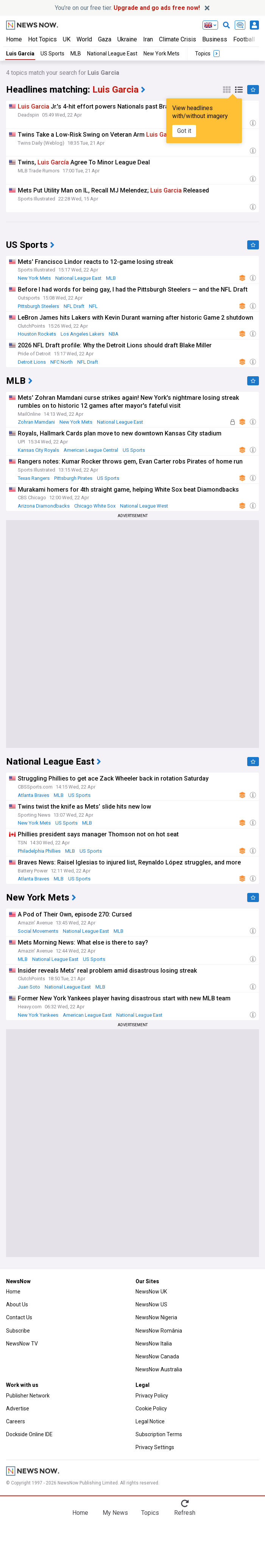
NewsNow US (151, 1304)
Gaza (104, 39)
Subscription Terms (159, 1434)
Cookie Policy (151, 1408)
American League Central (91, 450)
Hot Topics (42, 39)
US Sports (52, 53)
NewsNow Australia (159, 1369)
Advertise (17, 1408)
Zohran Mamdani (36, 422)
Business (214, 39)
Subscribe (18, 1331)
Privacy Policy (152, 1396)
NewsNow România (159, 1331)
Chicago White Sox (94, 506)
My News (115, 1512)
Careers (15, 1421)
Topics (150, 1512)
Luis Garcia (20, 53)
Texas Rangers (34, 478)
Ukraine (127, 39)
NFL (93, 306)
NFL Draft (74, 306)
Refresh (184, 1512)
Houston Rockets (37, 334)
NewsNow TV (22, 1344)
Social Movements (38, 931)
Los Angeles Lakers (82, 334)
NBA (113, 334)
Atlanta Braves (33, 795)
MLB (75, 53)
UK (66, 39)
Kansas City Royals (38, 450)
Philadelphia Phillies (39, 851)
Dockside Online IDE (29, 1434)
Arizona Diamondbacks (44, 506)
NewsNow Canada (157, 1356)
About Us (17, 1304)
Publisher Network (28, 1396)
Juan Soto (29, 987)
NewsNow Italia (154, 1344)
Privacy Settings (155, 1447)
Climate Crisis (177, 39)
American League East (87, 1015)
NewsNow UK (151, 1292)
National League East (112, 53)
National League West (144, 506)
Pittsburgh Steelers (38, 306)
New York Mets (161, 53)
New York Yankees (38, 1015)
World (84, 39)
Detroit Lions (32, 362)
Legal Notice (150, 1421)
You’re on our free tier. (127, 7)
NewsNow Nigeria (156, 1317)
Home (14, 39)
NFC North (61, 362)
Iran (148, 39)
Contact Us (19, 1317)
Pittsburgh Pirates (73, 478)
